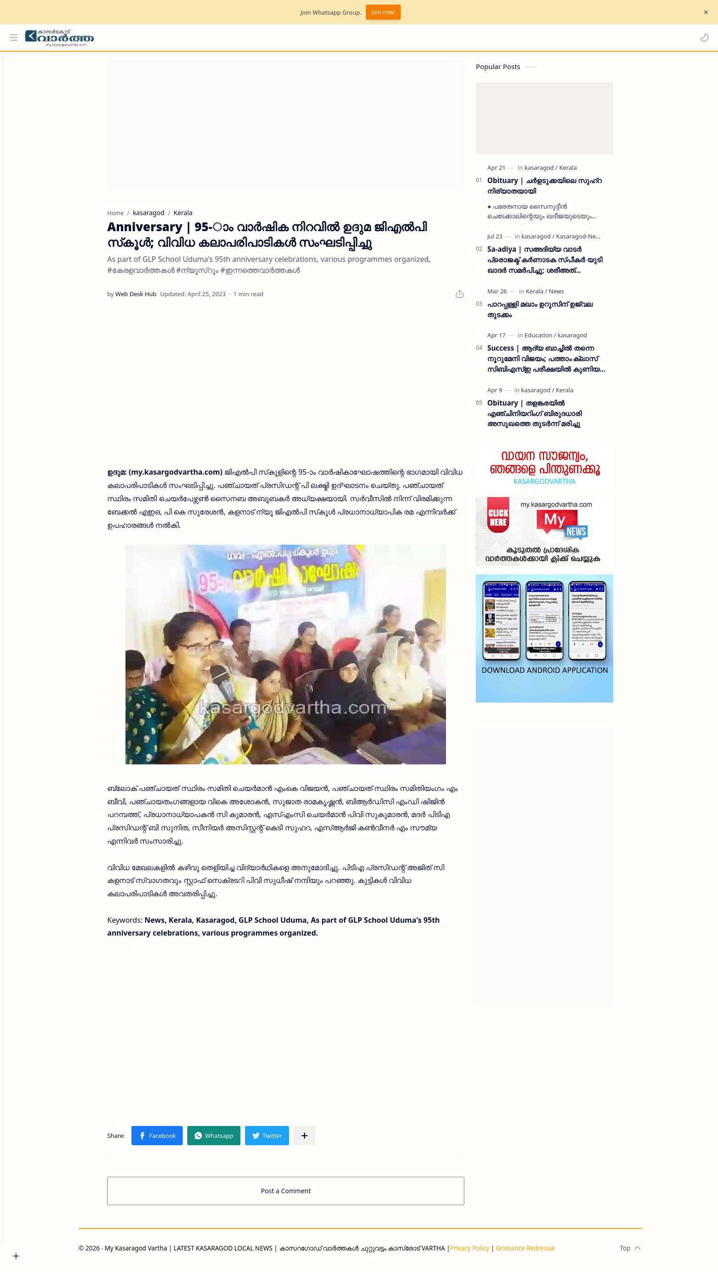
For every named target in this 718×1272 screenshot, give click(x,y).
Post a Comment (302, 1195)
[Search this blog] (190, 37)
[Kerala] (584, 172)
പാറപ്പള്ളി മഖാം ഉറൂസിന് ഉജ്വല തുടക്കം (556, 313)
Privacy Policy (485, 1252)
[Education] (556, 340)
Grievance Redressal (541, 1252)
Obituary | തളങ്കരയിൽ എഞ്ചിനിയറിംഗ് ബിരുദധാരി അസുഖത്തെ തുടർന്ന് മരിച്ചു (550, 417)
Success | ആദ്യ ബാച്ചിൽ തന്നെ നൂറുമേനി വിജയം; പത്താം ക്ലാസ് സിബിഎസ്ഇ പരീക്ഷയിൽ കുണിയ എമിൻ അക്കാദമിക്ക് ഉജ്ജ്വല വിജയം (561, 363)
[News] (572, 295)
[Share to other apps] (321, 1139)
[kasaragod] (556, 172)
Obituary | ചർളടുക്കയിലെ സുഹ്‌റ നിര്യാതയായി (560, 190)
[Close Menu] (704, 12)
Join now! (383, 12)
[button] (702, 37)
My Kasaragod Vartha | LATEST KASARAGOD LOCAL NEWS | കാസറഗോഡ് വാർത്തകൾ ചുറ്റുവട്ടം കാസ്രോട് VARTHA (290, 1252)
